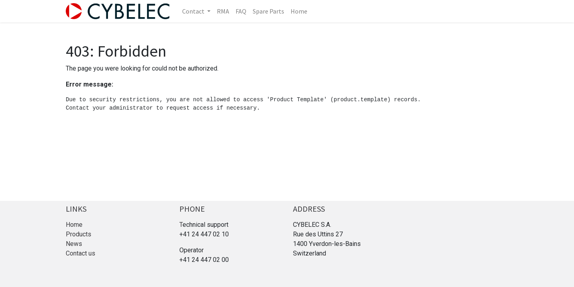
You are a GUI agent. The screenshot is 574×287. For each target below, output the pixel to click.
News (74, 244)
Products (78, 234)
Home (74, 224)
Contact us (80, 253)
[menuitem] (223, 11)
